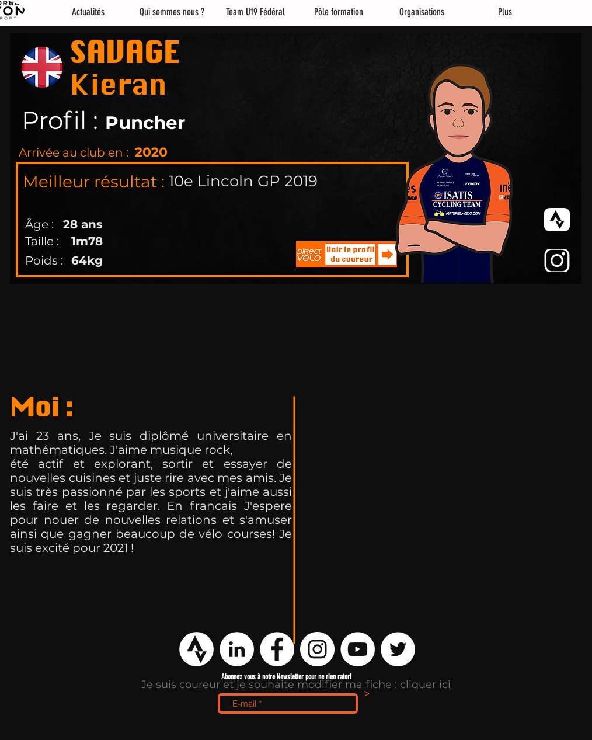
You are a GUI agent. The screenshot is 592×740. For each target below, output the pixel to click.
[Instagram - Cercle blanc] (317, 649)
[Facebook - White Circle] (277, 649)
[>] (366, 694)
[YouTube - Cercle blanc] (357, 649)
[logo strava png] (196, 649)
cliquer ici (425, 684)
